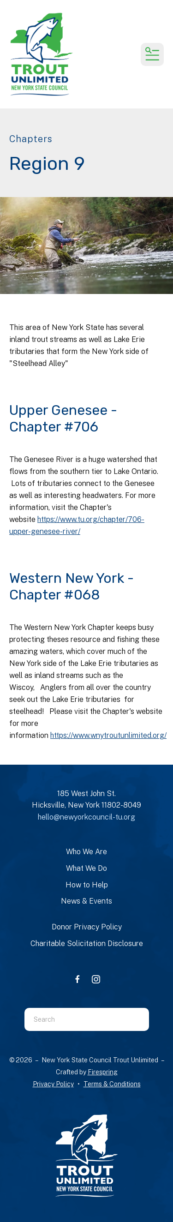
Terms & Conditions (112, 1084)
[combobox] (75, 1019)
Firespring (103, 1072)
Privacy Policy (53, 1084)
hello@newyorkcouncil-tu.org (86, 817)
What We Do (86, 868)
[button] (152, 54)
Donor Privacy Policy (87, 926)
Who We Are (86, 851)
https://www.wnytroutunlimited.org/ (108, 735)
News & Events (86, 901)
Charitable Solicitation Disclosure (86, 943)
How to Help (87, 885)
